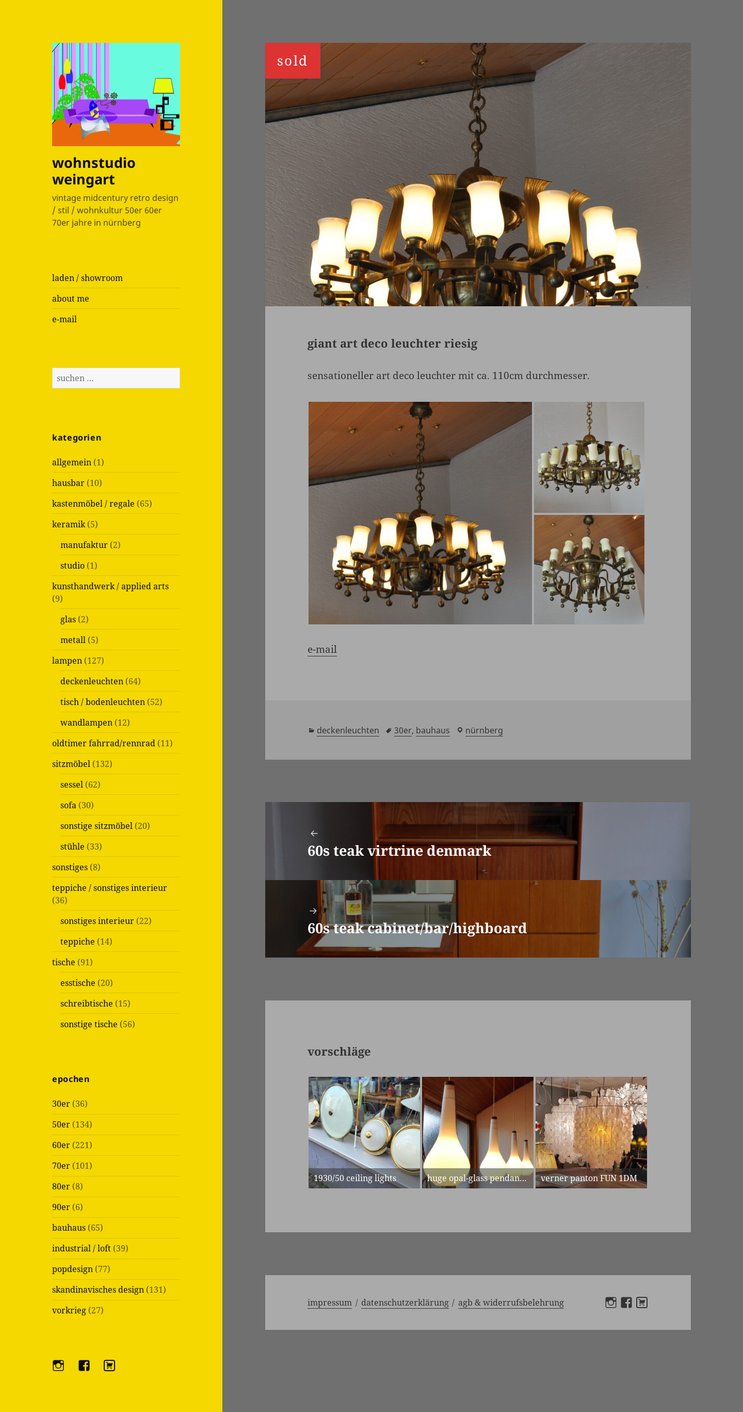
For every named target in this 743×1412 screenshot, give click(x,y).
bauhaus (69, 1227)
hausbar (68, 483)
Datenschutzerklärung (405, 1302)
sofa (68, 805)
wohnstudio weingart (94, 171)
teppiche (77, 941)
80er (61, 1186)
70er (61, 1165)
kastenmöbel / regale (93, 503)
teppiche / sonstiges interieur (109, 887)
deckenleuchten (91, 681)
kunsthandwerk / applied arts (110, 586)
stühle (72, 846)
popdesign (72, 1269)
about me (70, 298)
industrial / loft (81, 1248)
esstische (77, 983)
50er (61, 1124)
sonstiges (70, 867)
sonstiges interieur (97, 921)
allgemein (71, 462)
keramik (68, 524)
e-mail (64, 319)
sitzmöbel (71, 764)
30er (61, 1103)
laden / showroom (87, 278)
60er (61, 1145)
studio (72, 565)
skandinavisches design (98, 1289)
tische (63, 962)
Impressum (330, 1302)
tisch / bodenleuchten (102, 702)
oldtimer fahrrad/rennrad (103, 743)
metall (73, 640)
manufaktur (84, 545)
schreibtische (86, 1003)
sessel (71, 784)
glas (68, 619)
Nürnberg (484, 730)
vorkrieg (69, 1310)
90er (61, 1207)
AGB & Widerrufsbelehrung (511, 1302)
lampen (67, 660)
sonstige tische (89, 1024)
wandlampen (86, 722)
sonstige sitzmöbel (96, 825)
